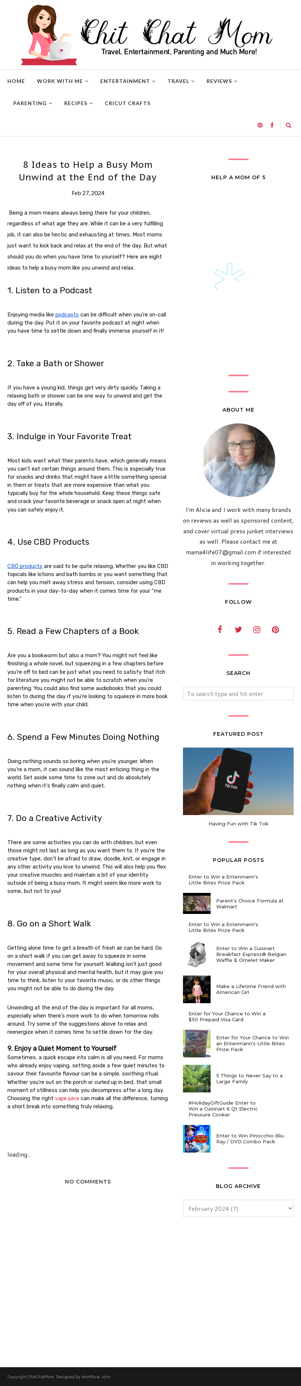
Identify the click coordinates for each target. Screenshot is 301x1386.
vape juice (67, 1098)
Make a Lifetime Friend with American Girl (251, 989)
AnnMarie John (96, 1377)
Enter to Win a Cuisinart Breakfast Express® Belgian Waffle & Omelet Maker (251, 954)
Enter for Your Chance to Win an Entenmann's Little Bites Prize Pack (252, 1043)
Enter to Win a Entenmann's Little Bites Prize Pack (223, 880)
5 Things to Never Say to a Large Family (249, 1078)
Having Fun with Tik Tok (238, 824)
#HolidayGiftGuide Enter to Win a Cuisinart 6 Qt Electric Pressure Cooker (223, 1109)
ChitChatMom (41, 1377)
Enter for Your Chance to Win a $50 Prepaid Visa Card (227, 1016)
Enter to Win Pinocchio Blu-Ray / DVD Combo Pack (251, 1138)
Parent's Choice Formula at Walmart (250, 903)
